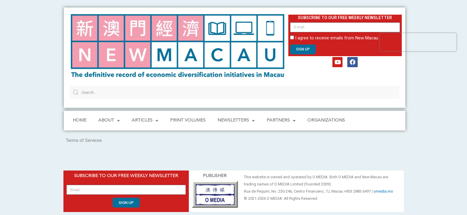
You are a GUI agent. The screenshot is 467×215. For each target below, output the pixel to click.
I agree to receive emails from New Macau (336, 38)
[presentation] (418, 42)
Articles (145, 121)
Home (79, 120)
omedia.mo (383, 191)
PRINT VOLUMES (188, 120)
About (109, 121)
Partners (281, 121)
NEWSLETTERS (236, 121)
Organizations (326, 120)
